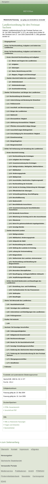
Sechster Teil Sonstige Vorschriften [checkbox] (17, 327)
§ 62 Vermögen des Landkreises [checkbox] (18, 308)
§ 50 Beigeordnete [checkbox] (15, 255)
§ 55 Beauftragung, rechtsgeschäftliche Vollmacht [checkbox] (26, 274)
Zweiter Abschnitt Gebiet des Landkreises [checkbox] (21, 78)
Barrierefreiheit (8, 428)
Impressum (24, 449)
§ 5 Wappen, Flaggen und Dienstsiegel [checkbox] (22, 74)
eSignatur (35, 449)
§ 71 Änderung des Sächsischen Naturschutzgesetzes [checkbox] (25, 350)
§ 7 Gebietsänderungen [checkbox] (17, 85)
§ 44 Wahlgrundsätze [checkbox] (16, 234)
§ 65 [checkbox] (8, 323)
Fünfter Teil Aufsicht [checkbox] (12, 319)
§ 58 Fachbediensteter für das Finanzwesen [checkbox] (24, 290)
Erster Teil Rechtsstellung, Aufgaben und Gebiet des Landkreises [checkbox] (23, 46)
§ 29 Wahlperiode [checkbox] (15, 177)
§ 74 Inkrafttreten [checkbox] (13, 363)
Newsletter (26, 476)
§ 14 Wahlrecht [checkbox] (12, 115)
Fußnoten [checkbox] (8, 367)
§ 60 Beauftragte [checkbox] (15, 297)
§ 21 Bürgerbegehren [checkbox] (14, 141)
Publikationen (20, 471)
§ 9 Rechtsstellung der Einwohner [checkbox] (18, 96)
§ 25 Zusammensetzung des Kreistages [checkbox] (22, 163)
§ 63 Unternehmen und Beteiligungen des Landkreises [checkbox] (26, 312)
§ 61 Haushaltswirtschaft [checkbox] (15, 304)
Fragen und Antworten (11, 425)
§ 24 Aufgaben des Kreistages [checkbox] (19, 159)
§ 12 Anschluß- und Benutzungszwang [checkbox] (20, 107)
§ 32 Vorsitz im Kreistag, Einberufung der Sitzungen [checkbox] (27, 187)
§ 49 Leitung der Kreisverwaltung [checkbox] (20, 251)
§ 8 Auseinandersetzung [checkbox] (17, 88)
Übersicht (5, 449)
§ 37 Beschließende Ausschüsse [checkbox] (20, 204)
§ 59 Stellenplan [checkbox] (14, 293)
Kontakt (14, 449)
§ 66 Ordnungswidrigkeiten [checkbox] (16, 331)
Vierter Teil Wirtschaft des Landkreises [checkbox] (18, 300)
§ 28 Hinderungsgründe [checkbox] (17, 173)
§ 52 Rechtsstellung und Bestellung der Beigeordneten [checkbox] (22, 262)
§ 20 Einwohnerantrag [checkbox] (14, 137)
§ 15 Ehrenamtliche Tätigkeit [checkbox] (17, 118)
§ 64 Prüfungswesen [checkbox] (14, 315)
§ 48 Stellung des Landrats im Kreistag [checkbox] (22, 248)
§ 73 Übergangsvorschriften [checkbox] (16, 359)
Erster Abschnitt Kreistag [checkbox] (15, 152)
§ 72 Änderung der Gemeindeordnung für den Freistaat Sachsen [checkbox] (26, 354)
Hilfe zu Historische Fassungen (14, 422)
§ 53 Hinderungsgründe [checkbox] (17, 267)
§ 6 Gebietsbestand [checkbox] (16, 82)
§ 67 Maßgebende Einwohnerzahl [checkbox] (18, 335)
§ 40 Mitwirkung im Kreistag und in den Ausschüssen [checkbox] (27, 216)
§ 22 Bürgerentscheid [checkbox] (14, 145)
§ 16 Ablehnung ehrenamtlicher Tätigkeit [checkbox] (21, 122)
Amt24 (31, 471)
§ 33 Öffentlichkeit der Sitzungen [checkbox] (20, 190)
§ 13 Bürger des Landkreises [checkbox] (17, 111)
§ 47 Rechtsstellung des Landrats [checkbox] (20, 244)
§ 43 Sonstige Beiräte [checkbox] (16, 227)
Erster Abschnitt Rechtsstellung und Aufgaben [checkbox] (23, 57)
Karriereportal (38, 476)
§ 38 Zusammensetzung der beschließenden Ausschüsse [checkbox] (24, 208)
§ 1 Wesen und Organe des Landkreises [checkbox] (23, 61)
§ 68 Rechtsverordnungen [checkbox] (16, 338)
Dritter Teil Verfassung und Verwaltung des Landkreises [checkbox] (24, 148)
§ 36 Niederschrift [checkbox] (15, 201)
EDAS (3, 481)
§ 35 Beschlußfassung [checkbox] (17, 197)
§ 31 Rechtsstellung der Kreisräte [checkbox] (20, 184)
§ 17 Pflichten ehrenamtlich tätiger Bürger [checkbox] (21, 126)
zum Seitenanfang (9, 442)
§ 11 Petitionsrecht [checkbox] (13, 104)
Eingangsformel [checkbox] (10, 41)
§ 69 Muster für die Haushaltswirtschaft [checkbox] (20, 342)
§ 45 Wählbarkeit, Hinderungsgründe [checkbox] (22, 237)
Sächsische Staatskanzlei (11, 461)
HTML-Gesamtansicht (11, 407)
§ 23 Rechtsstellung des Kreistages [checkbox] (21, 156)
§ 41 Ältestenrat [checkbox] (14, 220)
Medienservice (7, 471)
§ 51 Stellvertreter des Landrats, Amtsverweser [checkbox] (25, 258)
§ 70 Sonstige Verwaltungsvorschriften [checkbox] (20, 346)
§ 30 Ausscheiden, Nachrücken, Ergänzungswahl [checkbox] (26, 180)
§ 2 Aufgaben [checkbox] (13, 64)
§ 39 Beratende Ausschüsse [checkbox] (18, 213)
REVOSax (28, 11)
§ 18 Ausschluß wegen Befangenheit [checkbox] (19, 130)
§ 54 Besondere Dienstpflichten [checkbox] (20, 270)
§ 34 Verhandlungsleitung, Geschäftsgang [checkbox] (23, 194)
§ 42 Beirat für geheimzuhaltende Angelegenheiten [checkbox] (26, 223)
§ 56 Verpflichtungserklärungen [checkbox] (20, 277)
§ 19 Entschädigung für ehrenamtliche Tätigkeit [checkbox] (23, 133)
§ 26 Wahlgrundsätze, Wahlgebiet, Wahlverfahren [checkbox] (26, 166)
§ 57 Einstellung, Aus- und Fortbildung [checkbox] (22, 286)
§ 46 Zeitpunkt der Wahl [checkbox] (17, 241)
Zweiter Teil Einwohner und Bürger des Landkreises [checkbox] (22, 92)
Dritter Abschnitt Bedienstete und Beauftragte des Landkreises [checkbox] (24, 282)
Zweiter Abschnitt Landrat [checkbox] (16, 230)
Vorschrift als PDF (10, 410)
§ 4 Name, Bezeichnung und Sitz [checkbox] (20, 71)
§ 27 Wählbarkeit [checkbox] (15, 170)
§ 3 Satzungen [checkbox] (14, 68)
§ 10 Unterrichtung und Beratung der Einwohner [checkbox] (23, 100)
